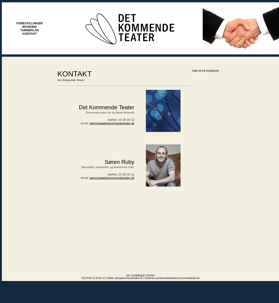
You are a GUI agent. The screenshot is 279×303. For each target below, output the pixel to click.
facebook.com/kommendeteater (161, 278)
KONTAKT (29, 33)
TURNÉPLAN (29, 30)
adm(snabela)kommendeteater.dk (111, 123)
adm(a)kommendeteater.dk (129, 278)
